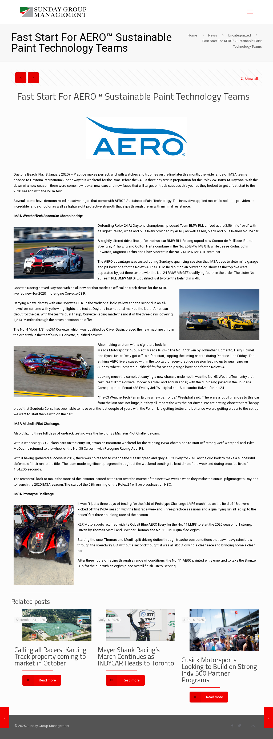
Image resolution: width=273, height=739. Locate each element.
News (212, 35)
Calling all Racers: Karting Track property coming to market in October (50, 656)
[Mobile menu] (250, 12)
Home (192, 35)
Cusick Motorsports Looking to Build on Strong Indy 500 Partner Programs (219, 670)
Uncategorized (239, 35)
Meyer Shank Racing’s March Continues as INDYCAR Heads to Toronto (136, 656)
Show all (249, 79)
